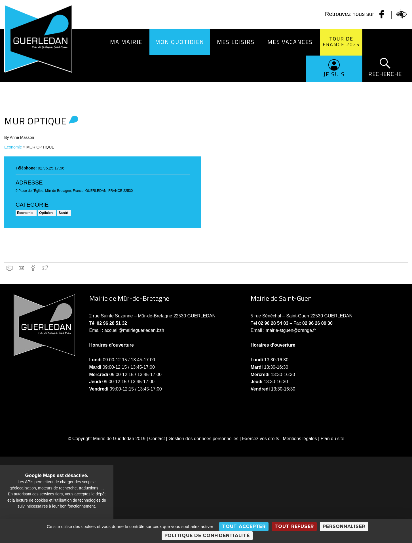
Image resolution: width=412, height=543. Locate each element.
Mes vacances (290, 41)
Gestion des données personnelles (203, 438)
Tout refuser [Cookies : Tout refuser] (294, 526)
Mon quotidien (179, 41)
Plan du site (333, 438)
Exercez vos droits (260, 438)
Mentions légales (300, 438)
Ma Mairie (126, 41)
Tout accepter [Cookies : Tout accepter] (244, 526)
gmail (21, 267)
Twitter (45, 267)
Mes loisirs (236, 41)
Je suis (334, 74)
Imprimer (9, 267)
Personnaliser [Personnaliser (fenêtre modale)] (344, 526)
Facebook (33, 267)
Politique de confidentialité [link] (207, 535)
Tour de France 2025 (341, 41)
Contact (157, 438)
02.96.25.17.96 (51, 168)
